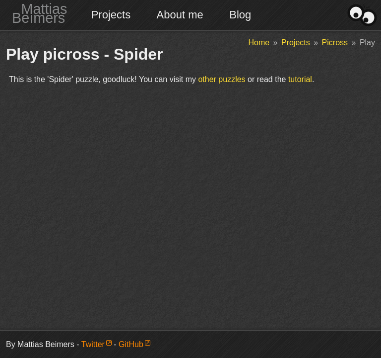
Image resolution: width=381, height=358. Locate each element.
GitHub (131, 344)
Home (259, 42)
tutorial (300, 79)
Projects (110, 14)
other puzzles (221, 79)
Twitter (93, 344)
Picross (335, 42)
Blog (240, 14)
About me (180, 14)
